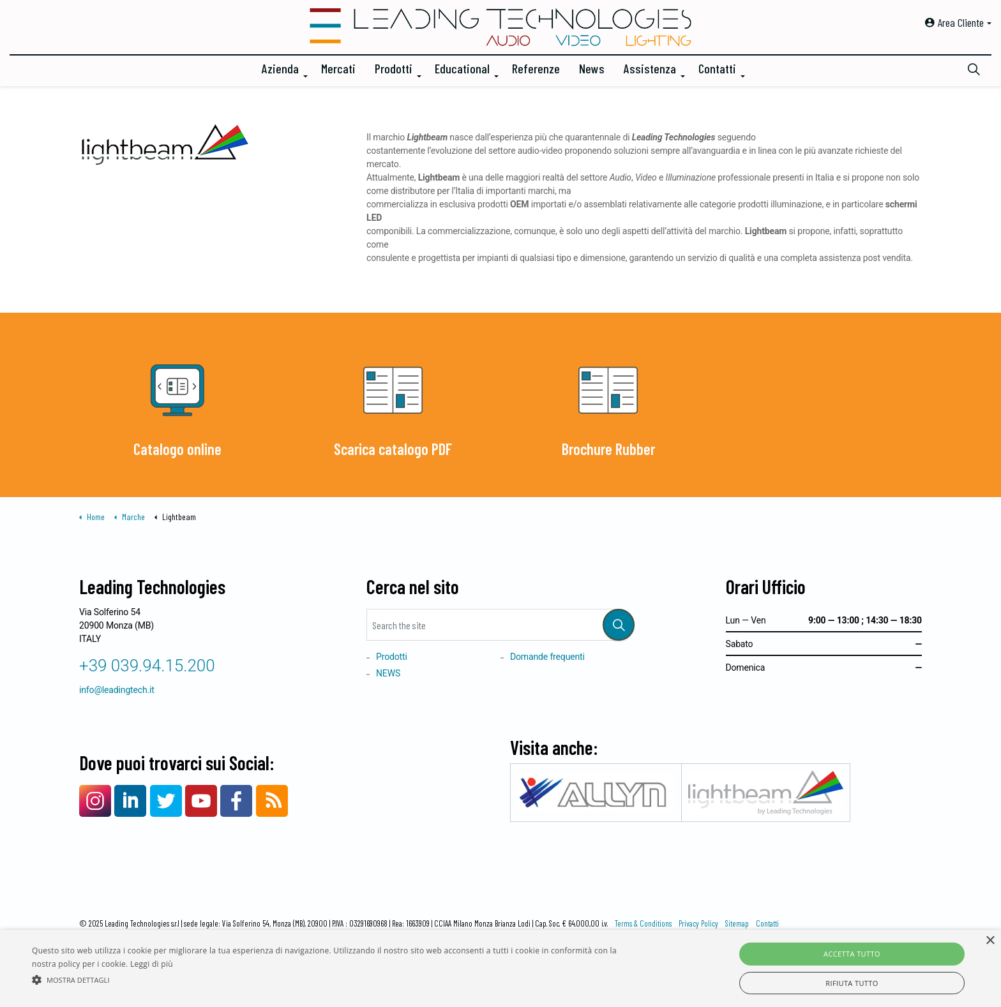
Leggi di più (151, 964)
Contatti (717, 68)
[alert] (500, 968)
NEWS (388, 673)
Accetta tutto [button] (852, 954)
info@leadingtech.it (116, 690)
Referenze (536, 68)
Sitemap (737, 923)
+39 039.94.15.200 (147, 665)
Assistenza (650, 68)
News (592, 68)
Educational (462, 68)
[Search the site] (500, 625)
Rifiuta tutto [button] (851, 983)
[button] (619, 625)
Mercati (338, 68)
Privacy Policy (698, 923)
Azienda (280, 68)
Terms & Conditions (643, 923)
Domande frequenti (547, 657)
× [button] (990, 941)
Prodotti (393, 68)
